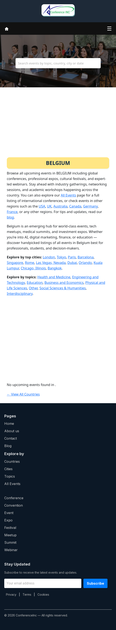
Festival (10, 527)
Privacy (11, 594)
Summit (10, 542)
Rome (29, 262)
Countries (12, 461)
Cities (8, 469)
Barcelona (86, 257)
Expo (8, 520)
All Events (68, 195)
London (49, 257)
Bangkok (55, 268)
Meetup (10, 535)
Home (9, 423)
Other (33, 288)
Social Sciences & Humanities (62, 288)
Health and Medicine (53, 277)
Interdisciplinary (20, 293)
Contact (10, 438)
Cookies (43, 594)
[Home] (6, 28)
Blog (7, 446)
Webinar (11, 550)
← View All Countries (23, 394)
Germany (90, 206)
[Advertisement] (58, 125)
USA (42, 206)
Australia (60, 206)
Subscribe (95, 583)
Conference (13, 498)
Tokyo (61, 257)
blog (10, 217)
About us (11, 431)
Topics (9, 476)
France (12, 211)
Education (35, 282)
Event (8, 513)
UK (49, 206)
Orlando (85, 262)
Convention (13, 505)
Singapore (15, 262)
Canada (75, 206)
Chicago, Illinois (33, 268)
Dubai (72, 262)
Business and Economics (64, 282)
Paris (72, 257)
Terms (27, 594)
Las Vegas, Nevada (51, 262)
